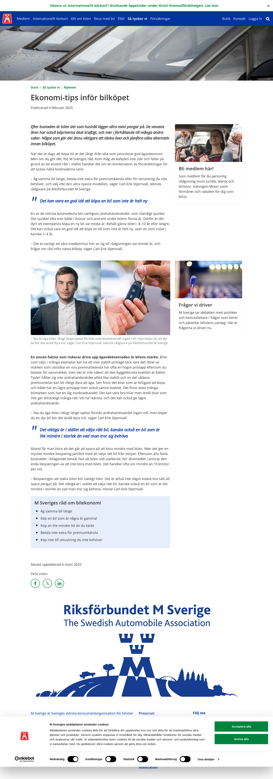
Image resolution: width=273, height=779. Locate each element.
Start (34, 87)
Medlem (23, 18)
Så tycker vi (137, 18)
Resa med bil (104, 18)
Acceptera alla (241, 738)
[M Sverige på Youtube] (212, 721)
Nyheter (70, 87)
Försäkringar (160, 18)
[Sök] (268, 19)
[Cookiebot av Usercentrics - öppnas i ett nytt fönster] (24, 771)
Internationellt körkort (50, 18)
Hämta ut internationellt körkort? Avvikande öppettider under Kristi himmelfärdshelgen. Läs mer (134, 5)
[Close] (268, 5)
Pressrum (147, 713)
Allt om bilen (81, 18)
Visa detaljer (206, 771)
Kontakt (239, 18)
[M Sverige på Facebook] (195, 721)
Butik (226, 18)
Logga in (255, 18)
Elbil (121, 18)
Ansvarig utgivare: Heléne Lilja (55, 728)
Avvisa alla (241, 751)
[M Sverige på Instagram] (204, 721)
